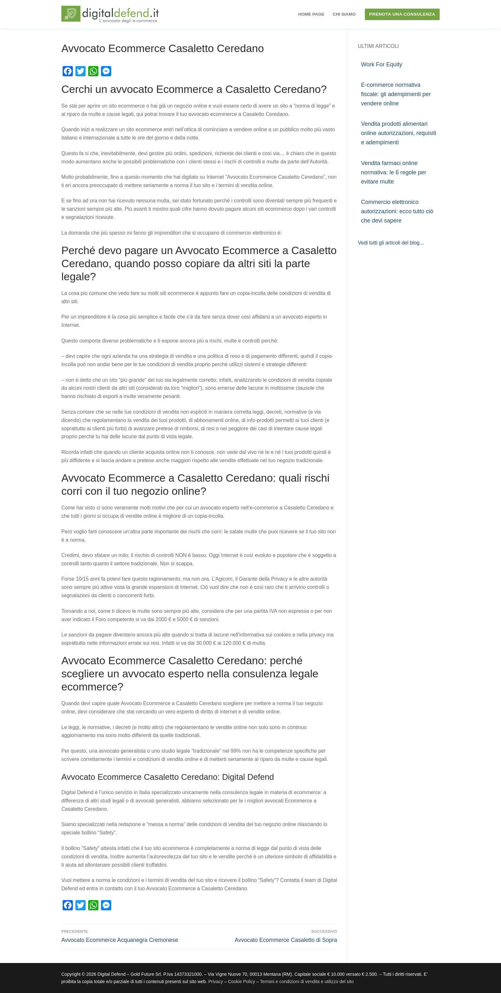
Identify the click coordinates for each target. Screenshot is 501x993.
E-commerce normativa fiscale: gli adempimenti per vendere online (396, 94)
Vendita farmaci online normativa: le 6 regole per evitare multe (393, 172)
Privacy (216, 981)
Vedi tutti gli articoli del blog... (391, 242)
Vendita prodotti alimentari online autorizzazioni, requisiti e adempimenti (398, 133)
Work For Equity (381, 64)
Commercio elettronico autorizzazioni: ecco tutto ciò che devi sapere (397, 211)
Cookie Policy (241, 981)
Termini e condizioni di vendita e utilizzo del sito (307, 981)
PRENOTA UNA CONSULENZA (402, 14)
